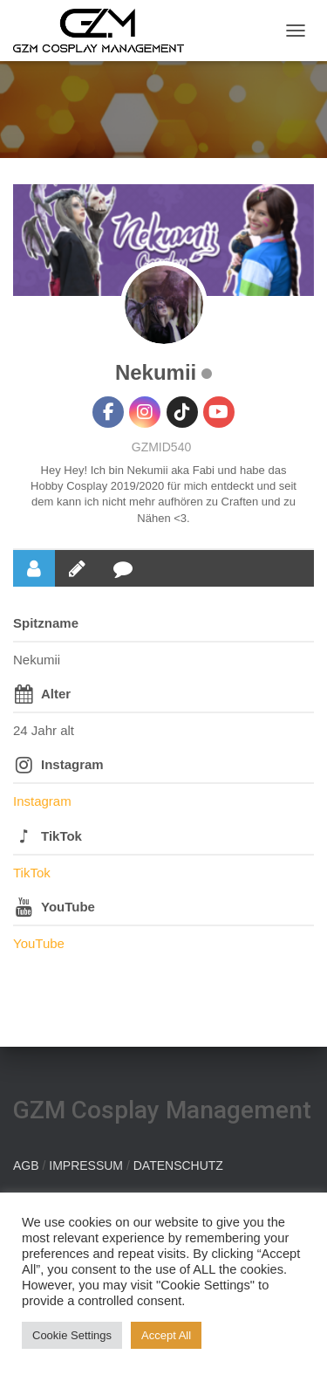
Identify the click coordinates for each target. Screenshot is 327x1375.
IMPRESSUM (86, 1165)
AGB (26, 1165)
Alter (56, 693)
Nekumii (155, 372)
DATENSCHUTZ (178, 1165)
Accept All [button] (166, 1335)
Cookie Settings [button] (72, 1335)
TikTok (61, 835)
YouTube (68, 906)
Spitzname (45, 622)
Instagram (72, 764)
